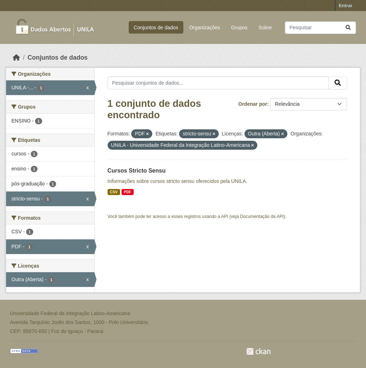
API (224, 216)
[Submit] (348, 27)
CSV (114, 192)
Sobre (265, 27)
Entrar (345, 5)
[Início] (16, 57)
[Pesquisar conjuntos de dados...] (320, 27)
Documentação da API (262, 216)
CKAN (258, 351)
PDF (127, 192)
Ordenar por (252, 104)
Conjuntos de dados (156, 27)
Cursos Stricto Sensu (137, 171)
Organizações (204, 27)
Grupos (239, 27)
